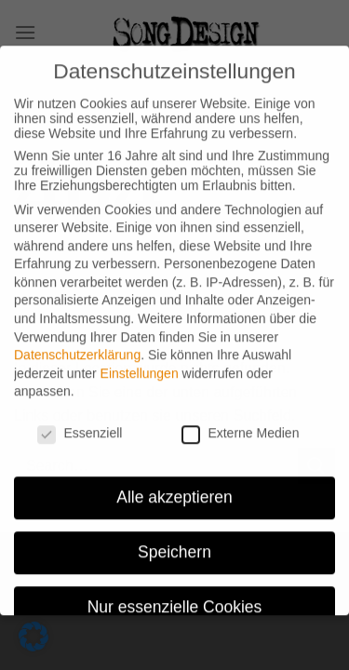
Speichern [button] (174, 539)
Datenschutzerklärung (77, 343)
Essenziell (79, 421)
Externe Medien (240, 421)
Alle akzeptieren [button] (174, 485)
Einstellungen (140, 361)
